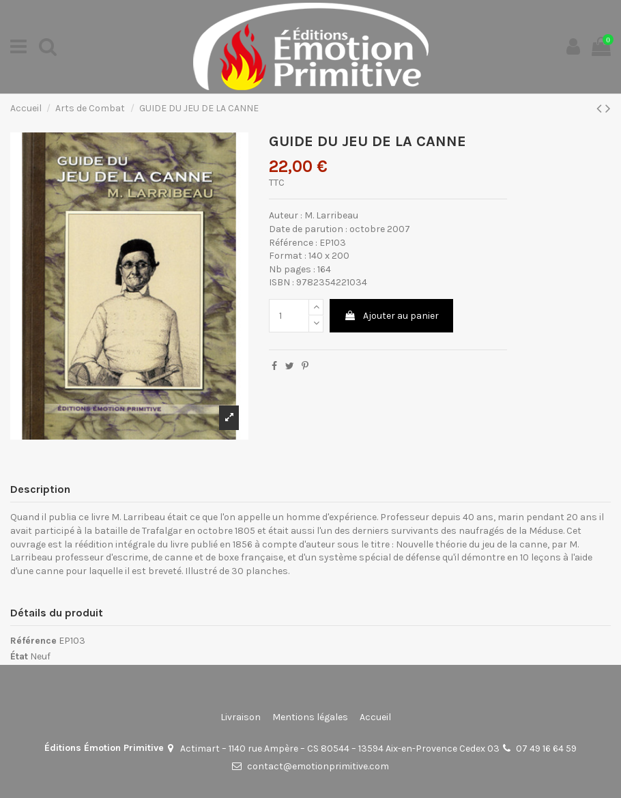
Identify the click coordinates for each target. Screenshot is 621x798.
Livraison (240, 717)
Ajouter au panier (391, 316)
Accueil (375, 717)
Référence (33, 640)
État (19, 656)
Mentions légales (310, 717)
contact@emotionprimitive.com (318, 766)
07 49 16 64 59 (546, 748)
